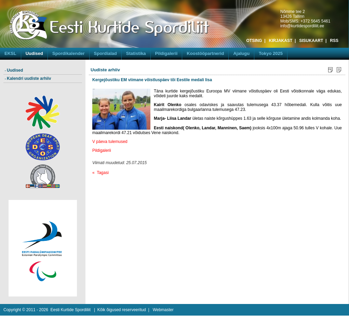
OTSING (254, 40)
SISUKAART (311, 40)
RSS (334, 40)
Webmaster (163, 309)
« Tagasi (100, 172)
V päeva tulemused (109, 141)
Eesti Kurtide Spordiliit (71, 309)
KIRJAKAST (281, 40)
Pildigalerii (102, 150)
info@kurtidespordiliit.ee (302, 26)
